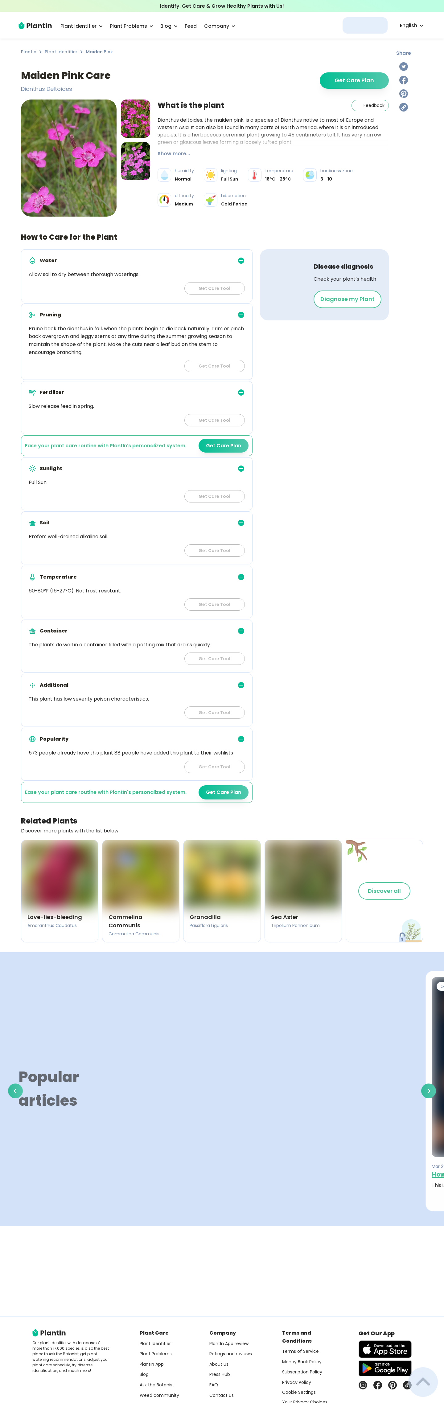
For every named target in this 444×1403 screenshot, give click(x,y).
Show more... (174, 153)
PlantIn (28, 52)
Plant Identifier (61, 52)
